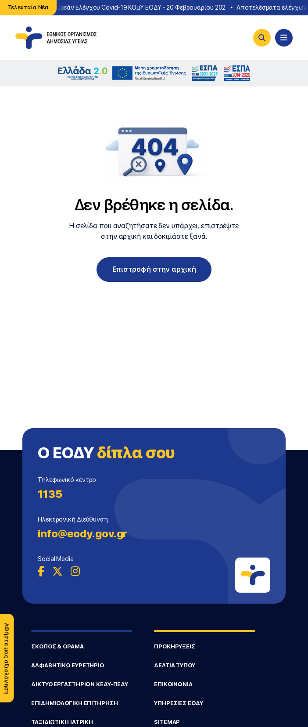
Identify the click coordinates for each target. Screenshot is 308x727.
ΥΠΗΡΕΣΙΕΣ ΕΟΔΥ (178, 703)
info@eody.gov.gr (82, 533)
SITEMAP (167, 722)
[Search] (262, 38)
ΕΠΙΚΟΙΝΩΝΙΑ (173, 684)
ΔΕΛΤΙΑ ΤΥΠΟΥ (174, 665)
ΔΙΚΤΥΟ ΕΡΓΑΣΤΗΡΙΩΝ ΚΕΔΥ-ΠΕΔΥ (79, 684)
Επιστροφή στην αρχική (154, 269)
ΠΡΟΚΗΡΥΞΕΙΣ (174, 646)
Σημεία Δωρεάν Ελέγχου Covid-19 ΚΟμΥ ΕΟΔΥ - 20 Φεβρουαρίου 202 (130, 7)
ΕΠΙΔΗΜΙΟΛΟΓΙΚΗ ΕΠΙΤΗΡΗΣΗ (74, 703)
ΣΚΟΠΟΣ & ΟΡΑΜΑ (57, 646)
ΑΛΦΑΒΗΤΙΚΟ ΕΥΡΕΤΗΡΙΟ (67, 665)
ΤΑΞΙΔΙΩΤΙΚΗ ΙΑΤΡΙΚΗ (62, 722)
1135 (50, 494)
